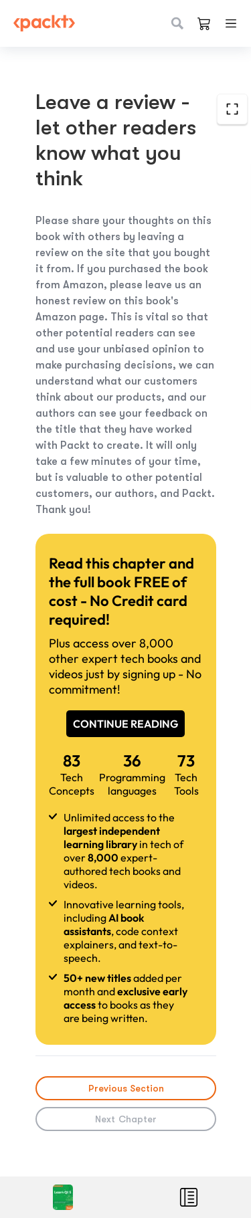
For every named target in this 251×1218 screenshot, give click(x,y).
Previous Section (125, 1088)
